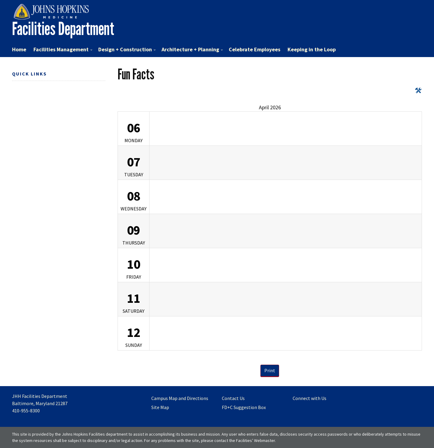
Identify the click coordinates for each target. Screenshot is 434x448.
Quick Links (29, 74)
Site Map (160, 407)
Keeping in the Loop (312, 49)
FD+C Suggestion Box (244, 407)
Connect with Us (309, 398)
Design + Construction (127, 49)
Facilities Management (63, 49)
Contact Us (233, 398)
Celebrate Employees (254, 49)
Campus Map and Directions (179, 398)
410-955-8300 (26, 411)
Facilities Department (63, 28)
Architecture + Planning (192, 49)
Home (19, 49)
